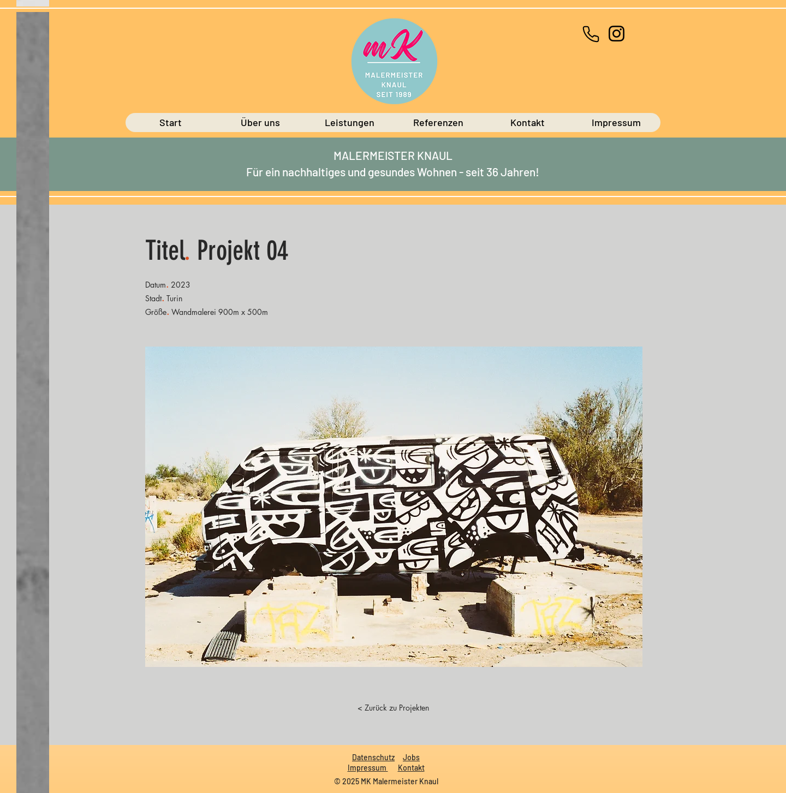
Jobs (411, 757)
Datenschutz (373, 757)
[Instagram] (616, 33)
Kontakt (411, 767)
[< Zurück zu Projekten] (393, 707)
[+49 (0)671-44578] (591, 34)
